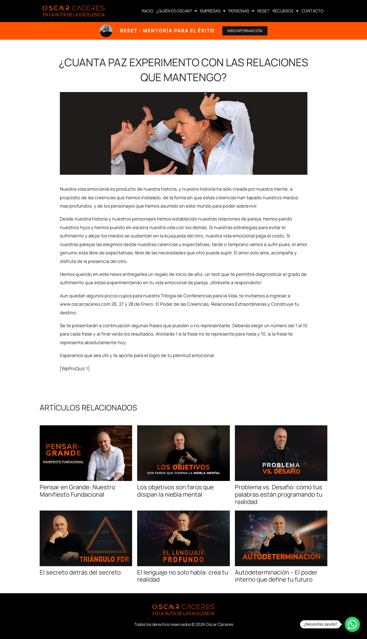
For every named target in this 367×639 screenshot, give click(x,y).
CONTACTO (313, 11)
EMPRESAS (213, 10)
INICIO (147, 11)
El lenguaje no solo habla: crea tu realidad (182, 576)
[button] (352, 624)
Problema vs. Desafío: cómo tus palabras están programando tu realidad (278, 494)
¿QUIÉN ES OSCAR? (176, 10)
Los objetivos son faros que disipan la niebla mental (175, 490)
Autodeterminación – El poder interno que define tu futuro (276, 576)
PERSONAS (241, 10)
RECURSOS (286, 10)
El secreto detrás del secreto (80, 572)
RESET (263, 11)
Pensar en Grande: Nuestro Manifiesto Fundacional (77, 490)
